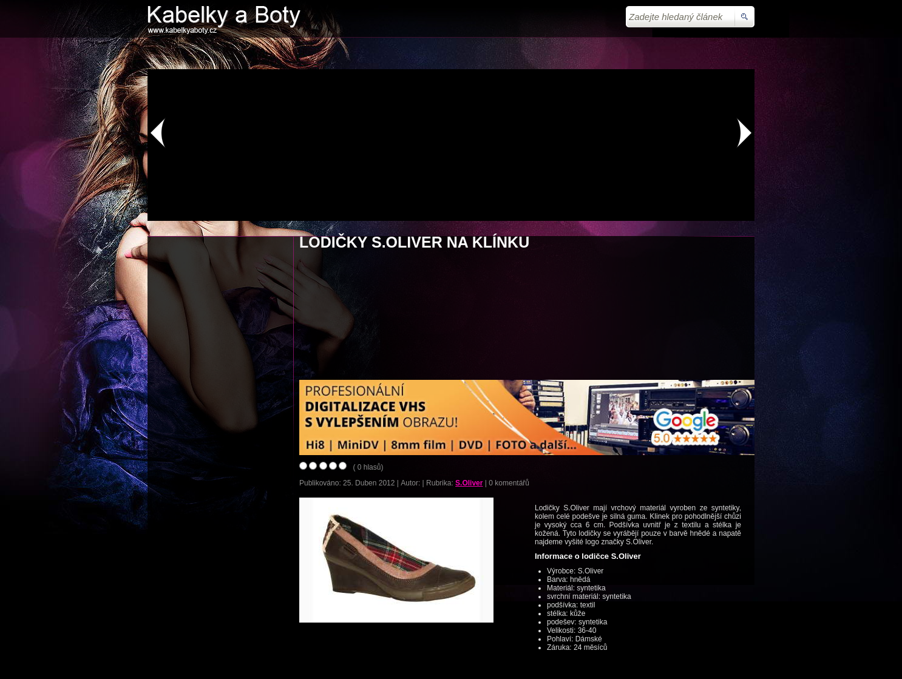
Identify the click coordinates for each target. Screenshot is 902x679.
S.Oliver (469, 483)
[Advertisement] (451, 51)
